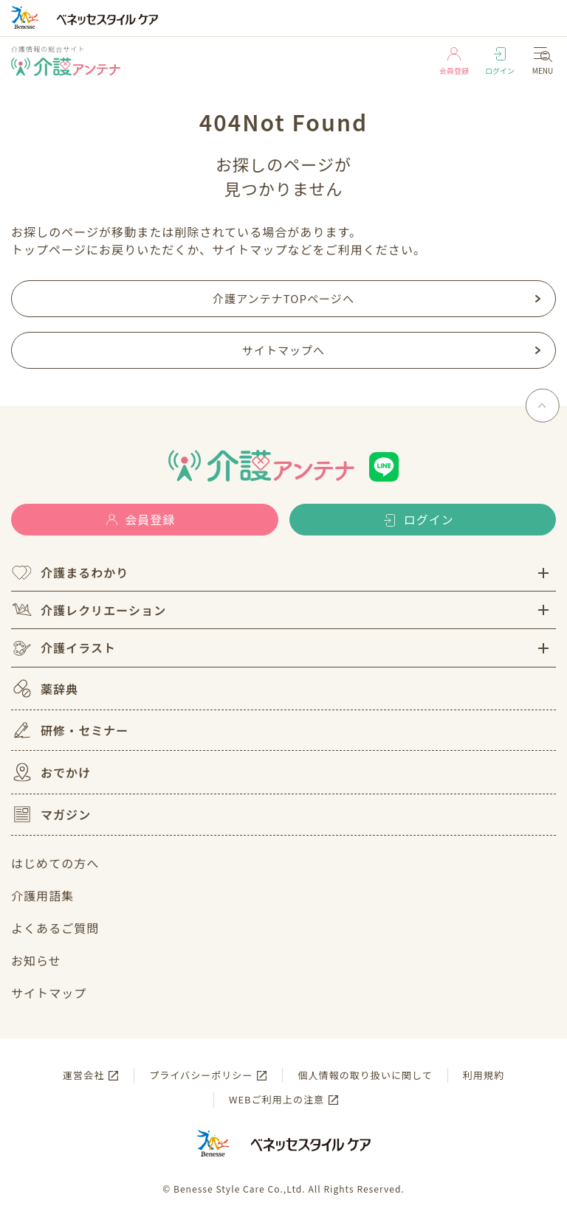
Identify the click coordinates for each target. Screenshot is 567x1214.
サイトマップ (48, 993)
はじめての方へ (55, 863)
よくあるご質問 (55, 928)
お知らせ (36, 960)
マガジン (51, 814)
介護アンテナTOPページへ (283, 298)
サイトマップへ (283, 350)
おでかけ (51, 772)
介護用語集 (42, 895)
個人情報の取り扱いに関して (365, 1075)
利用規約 (483, 1075)
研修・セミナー (69, 730)
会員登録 (454, 61)
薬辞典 (44, 688)
